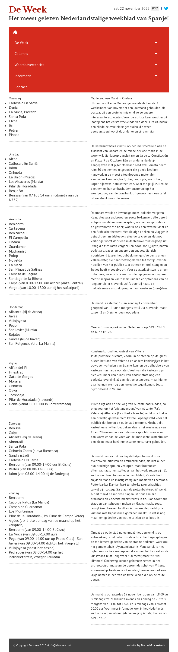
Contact (21, 87)
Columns (21, 53)
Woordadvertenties (29, 64)
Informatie (23, 75)
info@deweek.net (59, 645)
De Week (21, 42)
